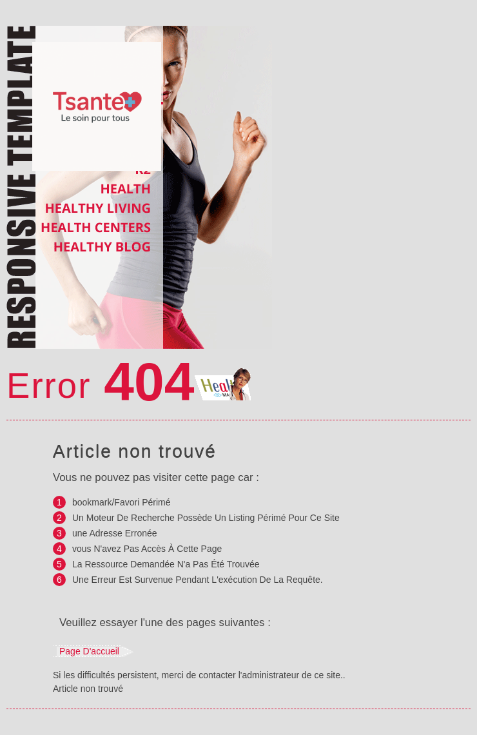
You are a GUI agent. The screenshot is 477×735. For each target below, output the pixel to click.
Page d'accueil (89, 651)
